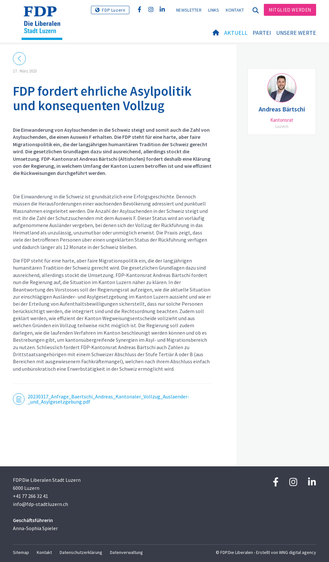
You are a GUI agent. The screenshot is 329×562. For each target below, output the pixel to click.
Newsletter (189, 10)
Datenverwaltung (126, 552)
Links (213, 10)
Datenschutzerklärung (81, 552)
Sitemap (21, 552)
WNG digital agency (297, 552)
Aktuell (235, 32)
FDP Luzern (113, 10)
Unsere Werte (296, 32)
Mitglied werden (290, 10)
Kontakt (235, 10)
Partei (262, 32)
